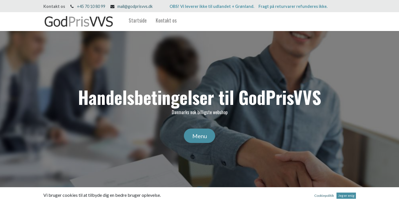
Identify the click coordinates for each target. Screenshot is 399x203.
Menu (199, 136)
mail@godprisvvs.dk (135, 6)
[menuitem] (138, 21)
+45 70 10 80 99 (91, 6)
